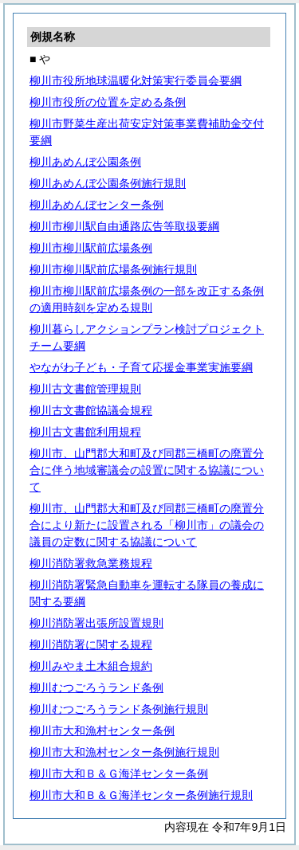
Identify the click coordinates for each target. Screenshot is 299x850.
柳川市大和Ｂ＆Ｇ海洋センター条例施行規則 (141, 795)
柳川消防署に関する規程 (91, 644)
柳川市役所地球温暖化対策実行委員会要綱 (136, 80)
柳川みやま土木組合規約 (91, 666)
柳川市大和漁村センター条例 (102, 730)
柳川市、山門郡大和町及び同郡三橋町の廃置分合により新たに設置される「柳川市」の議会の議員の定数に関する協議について (147, 525)
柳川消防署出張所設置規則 (96, 623)
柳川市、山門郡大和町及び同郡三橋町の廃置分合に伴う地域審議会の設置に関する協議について (147, 470)
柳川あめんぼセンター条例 (96, 204)
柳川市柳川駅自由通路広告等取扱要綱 (124, 226)
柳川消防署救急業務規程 (91, 563)
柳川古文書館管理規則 (85, 388)
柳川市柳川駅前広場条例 (91, 247)
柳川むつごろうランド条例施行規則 (119, 709)
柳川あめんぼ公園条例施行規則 (108, 183)
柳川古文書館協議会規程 (91, 410)
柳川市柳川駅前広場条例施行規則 (113, 269)
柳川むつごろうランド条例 (96, 687)
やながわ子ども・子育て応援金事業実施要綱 (141, 367)
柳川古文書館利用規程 (85, 431)
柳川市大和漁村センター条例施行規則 (124, 752)
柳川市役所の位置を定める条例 (108, 102)
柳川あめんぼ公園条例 (85, 161)
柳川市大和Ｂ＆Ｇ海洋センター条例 (119, 773)
